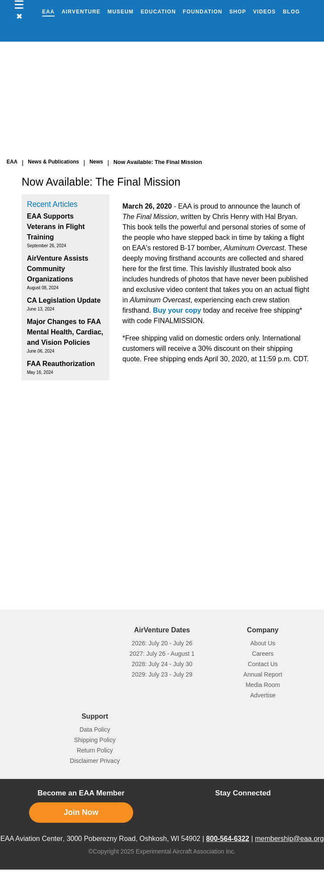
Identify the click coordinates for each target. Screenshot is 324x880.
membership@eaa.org (289, 838)
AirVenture (81, 12)
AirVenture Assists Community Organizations (57, 269)
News (96, 162)
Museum (121, 12)
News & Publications (53, 162)
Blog (291, 12)
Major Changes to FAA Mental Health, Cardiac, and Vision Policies (65, 332)
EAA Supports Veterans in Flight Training (56, 227)
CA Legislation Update (64, 300)
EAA (48, 12)
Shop (237, 12)
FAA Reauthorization (61, 363)
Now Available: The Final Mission (157, 162)
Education (158, 12)
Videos (264, 12)
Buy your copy (177, 310)
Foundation (203, 12)
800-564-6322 (227, 838)
